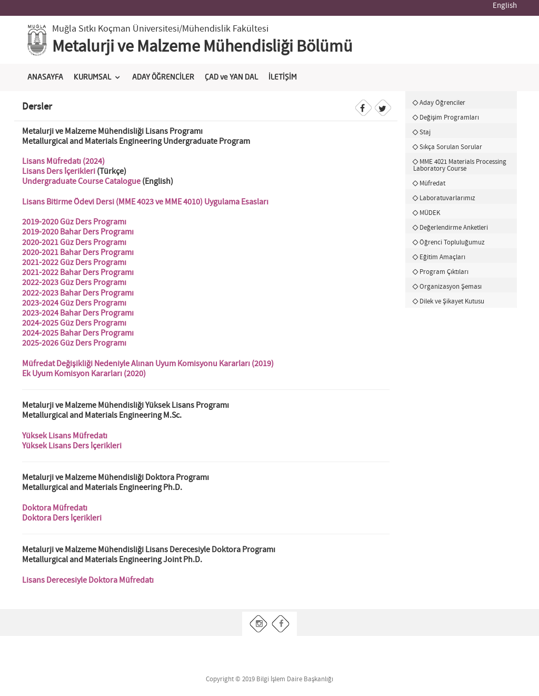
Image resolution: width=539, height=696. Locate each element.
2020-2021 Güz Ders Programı (74, 242)
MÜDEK (430, 213)
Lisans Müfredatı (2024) (63, 161)
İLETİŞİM (282, 77)
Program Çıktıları (444, 272)
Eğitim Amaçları (442, 257)
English (505, 6)
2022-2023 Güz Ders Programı (74, 282)
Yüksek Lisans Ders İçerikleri (72, 446)
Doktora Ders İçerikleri (62, 518)
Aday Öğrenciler (442, 102)
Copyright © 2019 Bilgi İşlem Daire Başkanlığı (269, 679)
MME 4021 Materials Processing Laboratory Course (459, 165)
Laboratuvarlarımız (447, 198)
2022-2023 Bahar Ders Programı (78, 293)
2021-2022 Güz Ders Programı (74, 262)
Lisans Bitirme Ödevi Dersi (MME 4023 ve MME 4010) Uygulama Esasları (145, 202)
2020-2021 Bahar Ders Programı (78, 252)
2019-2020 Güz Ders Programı (74, 222)
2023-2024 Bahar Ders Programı (78, 313)
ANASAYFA (45, 77)
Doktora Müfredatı (54, 508)
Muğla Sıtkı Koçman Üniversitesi (115, 29)
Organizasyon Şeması (451, 286)
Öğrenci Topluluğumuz (452, 242)
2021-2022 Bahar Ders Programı (78, 272)
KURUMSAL (92, 77)
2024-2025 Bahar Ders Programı (78, 333)
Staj (425, 132)
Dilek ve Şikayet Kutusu (452, 301)
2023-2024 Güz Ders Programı (74, 303)
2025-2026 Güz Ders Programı (74, 343)
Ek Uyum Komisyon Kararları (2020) (84, 373)
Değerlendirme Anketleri (454, 227)
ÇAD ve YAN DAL (231, 77)
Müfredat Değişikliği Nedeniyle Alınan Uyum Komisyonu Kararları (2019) (148, 363)
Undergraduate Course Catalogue (81, 181)
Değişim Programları (449, 117)
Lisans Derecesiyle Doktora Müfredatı (88, 580)
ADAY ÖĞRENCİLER (163, 77)
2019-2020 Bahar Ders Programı (78, 232)
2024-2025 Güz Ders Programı (74, 323)
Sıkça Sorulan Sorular (451, 147)
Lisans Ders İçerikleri (58, 171)
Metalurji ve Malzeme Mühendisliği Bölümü (202, 47)
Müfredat (432, 183)
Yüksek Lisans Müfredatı (65, 436)
